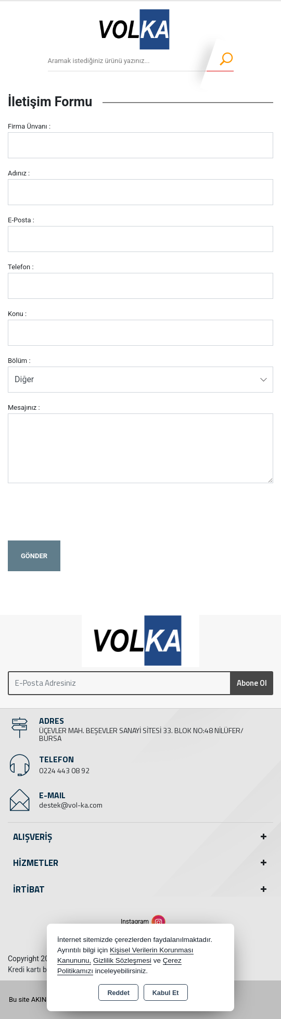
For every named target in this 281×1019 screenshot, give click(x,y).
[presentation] (87, 512)
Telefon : (21, 267)
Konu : (17, 314)
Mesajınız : (24, 407)
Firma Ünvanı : (29, 126)
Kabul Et (165, 993)
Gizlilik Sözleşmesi (122, 960)
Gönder (34, 556)
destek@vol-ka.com (71, 804)
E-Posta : (21, 220)
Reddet (118, 993)
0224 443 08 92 (64, 770)
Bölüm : (19, 360)
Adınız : (19, 173)
